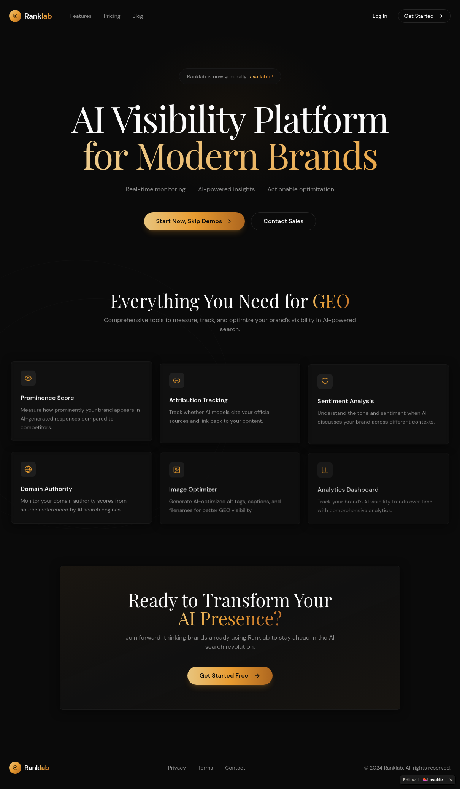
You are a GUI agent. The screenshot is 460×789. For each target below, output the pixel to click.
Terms (205, 767)
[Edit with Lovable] (423, 779)
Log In (380, 16)
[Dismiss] (450, 779)
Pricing (112, 16)
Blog (138, 16)
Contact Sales (283, 221)
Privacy (177, 767)
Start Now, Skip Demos (194, 221)
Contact (235, 767)
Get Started (424, 16)
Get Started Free (230, 675)
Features (81, 16)
